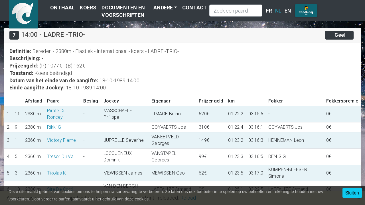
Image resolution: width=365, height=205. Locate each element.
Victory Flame (61, 140)
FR (269, 11)
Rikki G (54, 127)
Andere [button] (163, 8)
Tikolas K (56, 173)
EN (288, 11)
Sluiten (352, 192)
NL (278, 11)
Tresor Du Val (60, 156)
